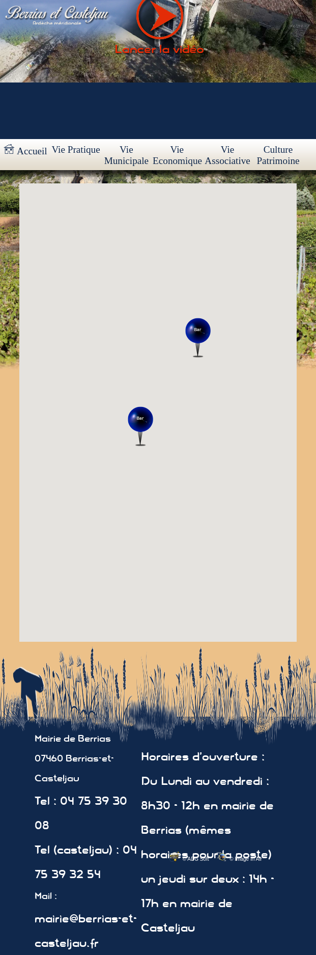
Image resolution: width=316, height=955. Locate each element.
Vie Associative (227, 155)
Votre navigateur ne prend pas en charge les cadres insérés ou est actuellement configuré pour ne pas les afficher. (158, 412)
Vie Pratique (75, 149)
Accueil (25, 150)
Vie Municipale (126, 155)
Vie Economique (177, 155)
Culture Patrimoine (277, 155)
